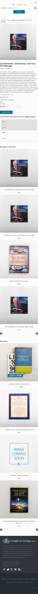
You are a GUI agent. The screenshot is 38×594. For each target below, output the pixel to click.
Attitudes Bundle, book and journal (19, 384)
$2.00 (4, 138)
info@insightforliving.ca (10, 566)
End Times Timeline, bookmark (19, 475)
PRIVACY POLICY (5, 579)
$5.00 (19, 432)
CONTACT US (33, 579)
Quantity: (3, 106)
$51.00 (21, 387)
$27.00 (19, 526)
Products (3, 20)
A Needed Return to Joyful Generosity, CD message (19, 189)
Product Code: (4, 99)
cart (25, 5)
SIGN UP (27, 579)
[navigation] (19, 5)
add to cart (6, 112)
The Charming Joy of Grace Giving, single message (19, 327)
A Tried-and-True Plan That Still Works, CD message (19, 235)
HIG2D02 (10, 99)
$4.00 (19, 478)
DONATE (21, 579)
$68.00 (16, 387)
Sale (8, 20)
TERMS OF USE (14, 579)
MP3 (4, 132)
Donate (19, 12)
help (13, 5)
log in (20, 5)
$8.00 (1, 102)
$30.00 (19, 284)
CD (3, 122)
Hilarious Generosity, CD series (19, 281)
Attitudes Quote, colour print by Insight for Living (19, 430)
